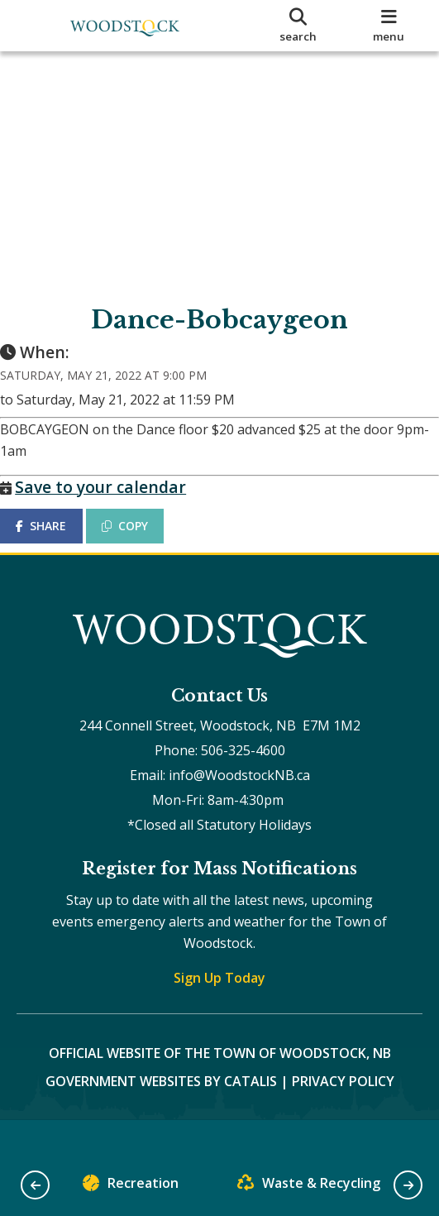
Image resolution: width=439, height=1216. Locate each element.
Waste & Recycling (308, 1186)
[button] (35, 1185)
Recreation (131, 1186)
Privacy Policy (343, 1113)
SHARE (57, 542)
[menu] (388, 25)
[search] (298, 25)
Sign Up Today (219, 1010)
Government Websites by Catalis (161, 1113)
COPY (141, 542)
